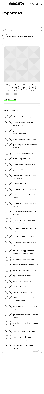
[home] (16, 3)
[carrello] (32, 4)
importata (10, 99)
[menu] (3, 4)
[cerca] (36, 4)
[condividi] (40, 29)
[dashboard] (41, 4)
